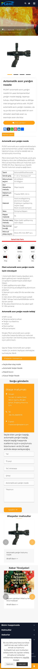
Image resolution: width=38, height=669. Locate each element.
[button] (6, 542)
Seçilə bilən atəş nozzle (12, 364)
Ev (5, 30)
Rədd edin (9, 664)
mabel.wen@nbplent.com (18, 425)
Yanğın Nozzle (21, 30)
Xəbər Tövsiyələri (19, 568)
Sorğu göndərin (19, 123)
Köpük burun (8, 372)
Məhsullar (11, 30)
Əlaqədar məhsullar (19, 516)
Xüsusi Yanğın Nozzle (11, 376)
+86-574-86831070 (15, 415)
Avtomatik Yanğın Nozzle (12, 32)
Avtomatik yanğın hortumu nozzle (17, 554)
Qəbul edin (22, 664)
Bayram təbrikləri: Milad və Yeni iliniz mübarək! (18, 600)
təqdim (12, 510)
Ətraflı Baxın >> (12, 559)
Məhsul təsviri (8, 134)
